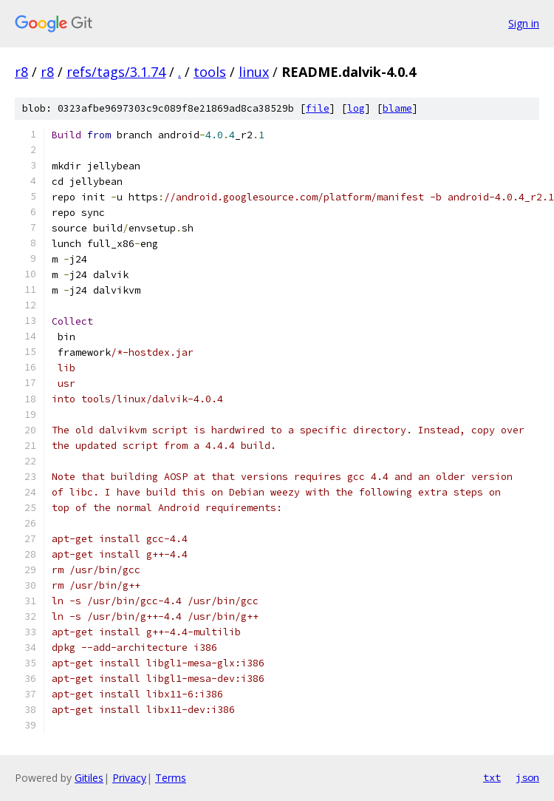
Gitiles (89, 778)
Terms (170, 778)
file (317, 108)
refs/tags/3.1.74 (115, 72)
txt (492, 777)
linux (254, 72)
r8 (21, 72)
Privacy (129, 778)
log (356, 108)
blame (397, 108)
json (527, 777)
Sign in (523, 23)
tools (210, 72)
